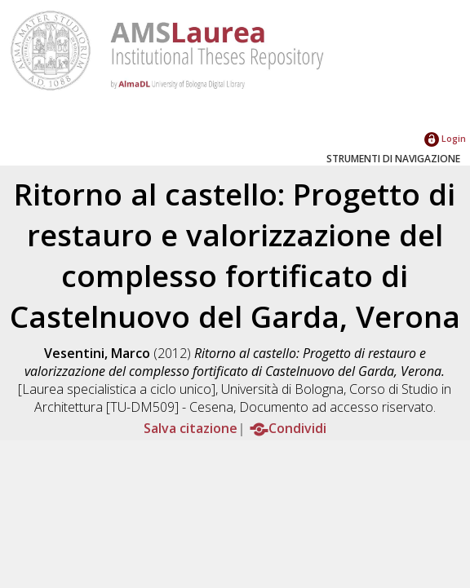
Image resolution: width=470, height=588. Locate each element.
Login (445, 138)
